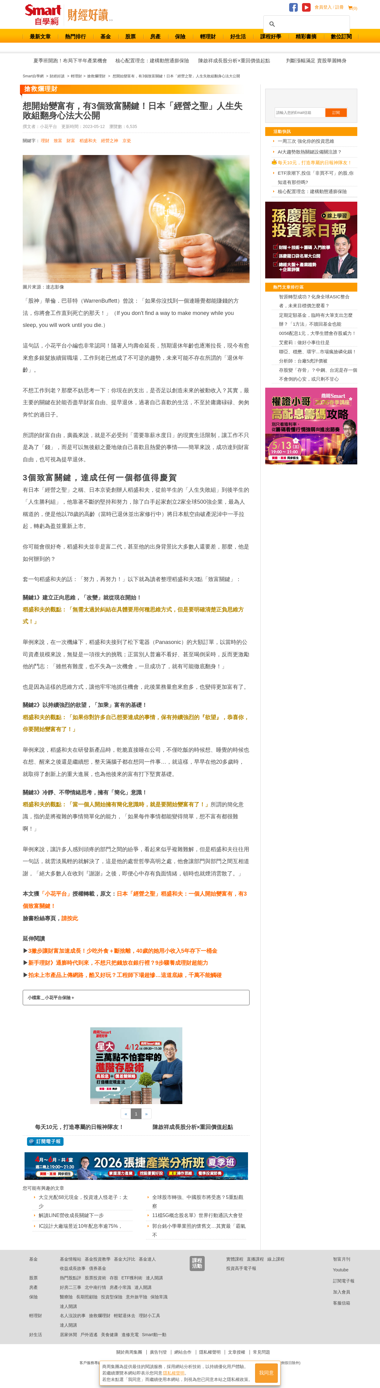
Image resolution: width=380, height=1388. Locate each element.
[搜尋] (306, 24)
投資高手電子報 (241, 1268)
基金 (105, 36)
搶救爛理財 (100, 1315)
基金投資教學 (98, 1259)
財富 (71, 140)
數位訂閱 (341, 36)
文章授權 (236, 1352)
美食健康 (109, 1334)
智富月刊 (337, 1259)
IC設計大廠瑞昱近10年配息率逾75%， (81, 1226)
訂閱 (336, 112)
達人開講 (154, 1277)
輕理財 (208, 36)
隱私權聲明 (210, 1352)
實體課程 (234, 1259)
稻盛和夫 (88, 140)
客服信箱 (337, 1303)
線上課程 (276, 1259)
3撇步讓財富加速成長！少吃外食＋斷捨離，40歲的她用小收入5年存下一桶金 (122, 951)
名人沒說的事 (73, 1315)
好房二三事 (70, 1287)
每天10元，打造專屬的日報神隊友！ (79, 1127)
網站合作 (183, 1352)
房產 (155, 36)
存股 (114, 1277)
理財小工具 (149, 1315)
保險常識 (159, 1296)
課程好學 (270, 36)
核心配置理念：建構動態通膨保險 (152, 60)
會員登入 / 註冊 (329, 7)
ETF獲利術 (132, 1277)
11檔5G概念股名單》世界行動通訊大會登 (197, 1215)
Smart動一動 (154, 1334)
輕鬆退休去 (124, 1315)
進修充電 (130, 1334)
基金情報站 (70, 1259)
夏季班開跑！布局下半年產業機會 (70, 60)
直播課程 (255, 1259)
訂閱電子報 (339, 1280)
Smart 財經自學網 (46, 15)
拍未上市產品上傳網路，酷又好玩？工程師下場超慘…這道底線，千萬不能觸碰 (125, 975)
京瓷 (126, 140)
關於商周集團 (129, 1352)
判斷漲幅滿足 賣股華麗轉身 (316, 60)
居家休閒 (68, 1334)
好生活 (238, 36)
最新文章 (40, 36)
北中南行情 (95, 1287)
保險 (180, 36)
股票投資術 (95, 1277)
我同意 (266, 1373)
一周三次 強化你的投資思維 (306, 141)
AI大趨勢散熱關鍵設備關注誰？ (310, 151)
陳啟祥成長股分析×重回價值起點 (234, 60)
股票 (130, 36)
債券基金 (97, 1268)
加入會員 (337, 1291)
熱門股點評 (70, 1277)
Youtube (336, 1269)
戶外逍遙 (89, 1334)
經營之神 (109, 140)
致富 (58, 140)
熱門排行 (75, 36)
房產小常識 (120, 1287)
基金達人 (147, 1259)
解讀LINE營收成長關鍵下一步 (71, 1215)
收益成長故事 (73, 1268)
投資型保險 (111, 1296)
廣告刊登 (158, 1352)
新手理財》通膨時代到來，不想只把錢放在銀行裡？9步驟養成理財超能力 (118, 963)
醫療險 (66, 1296)
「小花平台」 (55, 894)
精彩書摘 (306, 36)
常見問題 (261, 1352)
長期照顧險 (87, 1296)
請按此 (69, 918)
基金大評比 (124, 1259)
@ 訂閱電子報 (45, 1141)
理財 (45, 140)
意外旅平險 (136, 1296)
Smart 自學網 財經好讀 (90, 15)
